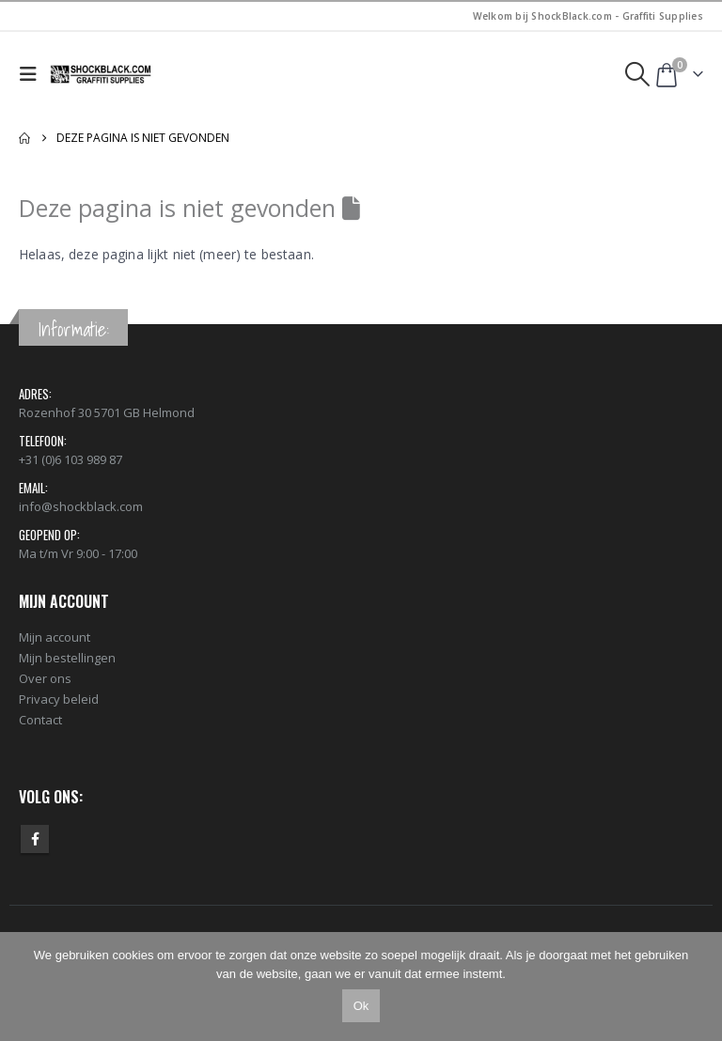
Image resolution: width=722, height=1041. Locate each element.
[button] (32, 74)
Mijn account (54, 637)
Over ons (45, 678)
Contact (40, 719)
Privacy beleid (59, 699)
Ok (361, 1006)
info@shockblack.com (81, 506)
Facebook (35, 839)
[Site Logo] (101, 74)
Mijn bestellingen (67, 657)
